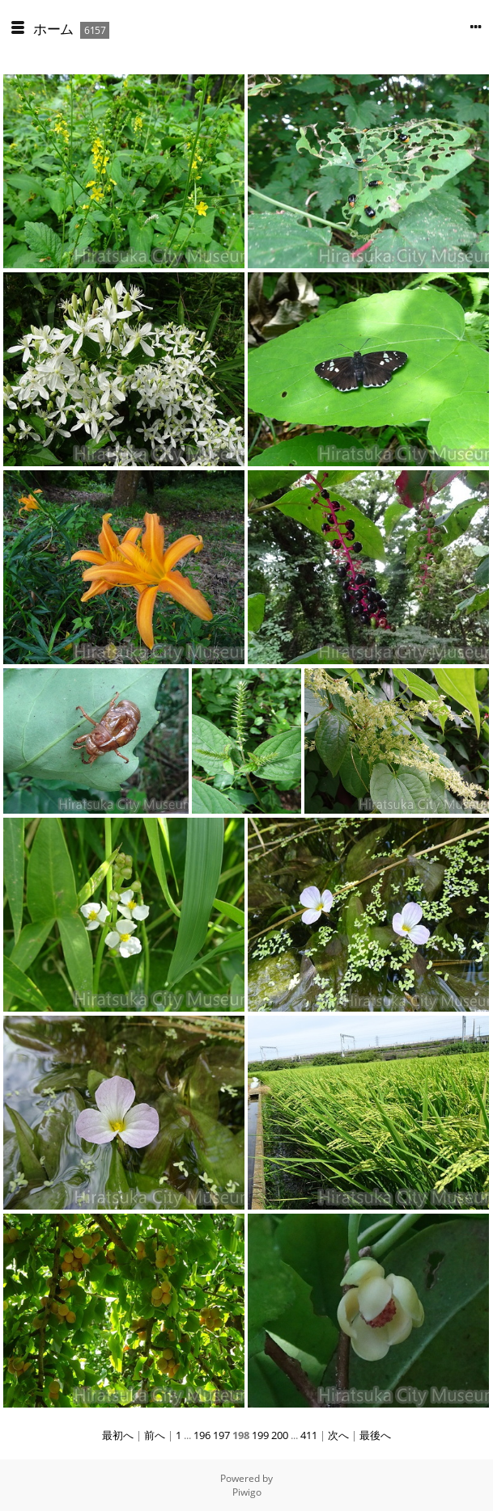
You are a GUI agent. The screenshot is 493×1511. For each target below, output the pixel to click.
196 (201, 1435)
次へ (338, 1435)
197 (221, 1435)
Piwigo (246, 1492)
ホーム (53, 28)
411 (308, 1435)
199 (260, 1435)
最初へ (118, 1435)
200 (279, 1435)
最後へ (375, 1435)
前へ (154, 1435)
